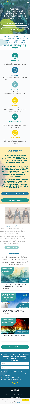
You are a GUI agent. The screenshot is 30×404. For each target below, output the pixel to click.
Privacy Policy (13, 393)
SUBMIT (15, 383)
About (6, 393)
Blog (19, 394)
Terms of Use (21, 393)
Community (9, 394)
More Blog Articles (15, 347)
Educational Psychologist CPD (15, 193)
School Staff (15, 29)
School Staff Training (15, 200)
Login (22, 394)
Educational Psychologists (15, 23)
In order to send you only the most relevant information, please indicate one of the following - (13, 372)
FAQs (14, 394)
